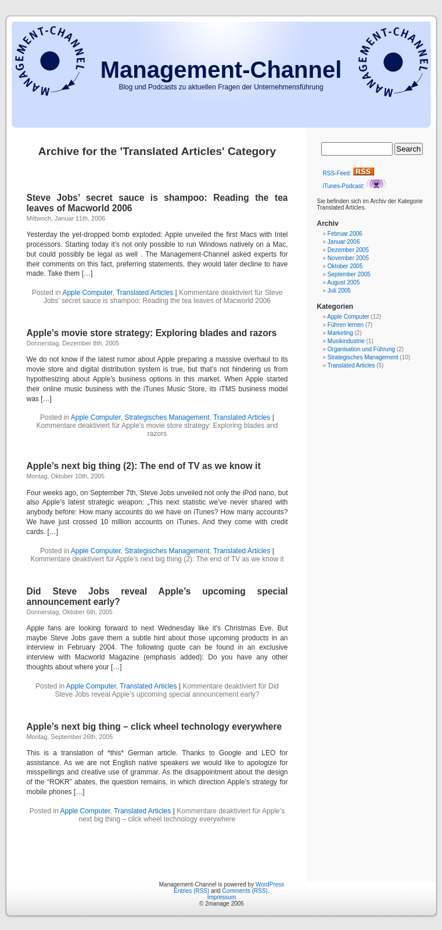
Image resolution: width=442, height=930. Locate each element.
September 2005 (349, 274)
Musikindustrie (346, 341)
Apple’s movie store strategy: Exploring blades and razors (152, 333)
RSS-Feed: (348, 173)
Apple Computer (87, 293)
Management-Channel (221, 69)
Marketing (340, 333)
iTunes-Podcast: (355, 186)
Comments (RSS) (245, 891)
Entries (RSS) (191, 891)
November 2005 (348, 258)
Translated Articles (144, 293)
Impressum (221, 897)
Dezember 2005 (348, 250)
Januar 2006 (344, 242)
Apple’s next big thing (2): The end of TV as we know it (144, 466)
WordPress (270, 884)
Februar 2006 (345, 233)
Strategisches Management (166, 417)
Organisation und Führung (361, 349)
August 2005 (343, 282)
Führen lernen (346, 325)
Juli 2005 (339, 290)
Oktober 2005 (345, 266)
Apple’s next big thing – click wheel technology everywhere (154, 726)
